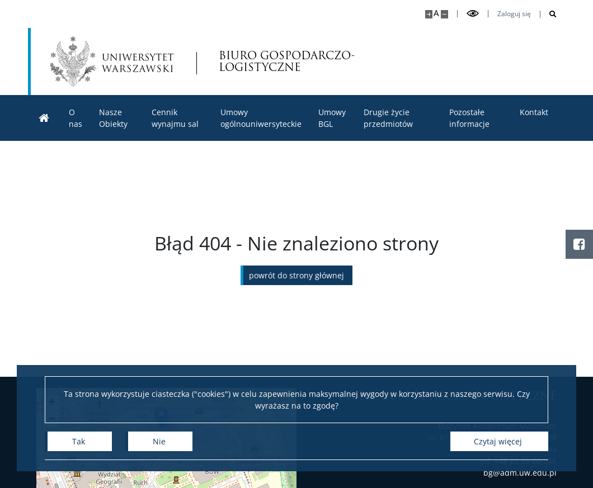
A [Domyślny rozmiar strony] (436, 13)
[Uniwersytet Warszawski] (111, 61)
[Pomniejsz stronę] (444, 14)
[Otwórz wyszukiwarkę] (548, 14)
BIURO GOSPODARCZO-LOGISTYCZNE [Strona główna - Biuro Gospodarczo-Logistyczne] (278, 61)
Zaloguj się (514, 14)
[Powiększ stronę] (428, 14)
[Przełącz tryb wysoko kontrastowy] (472, 13)
